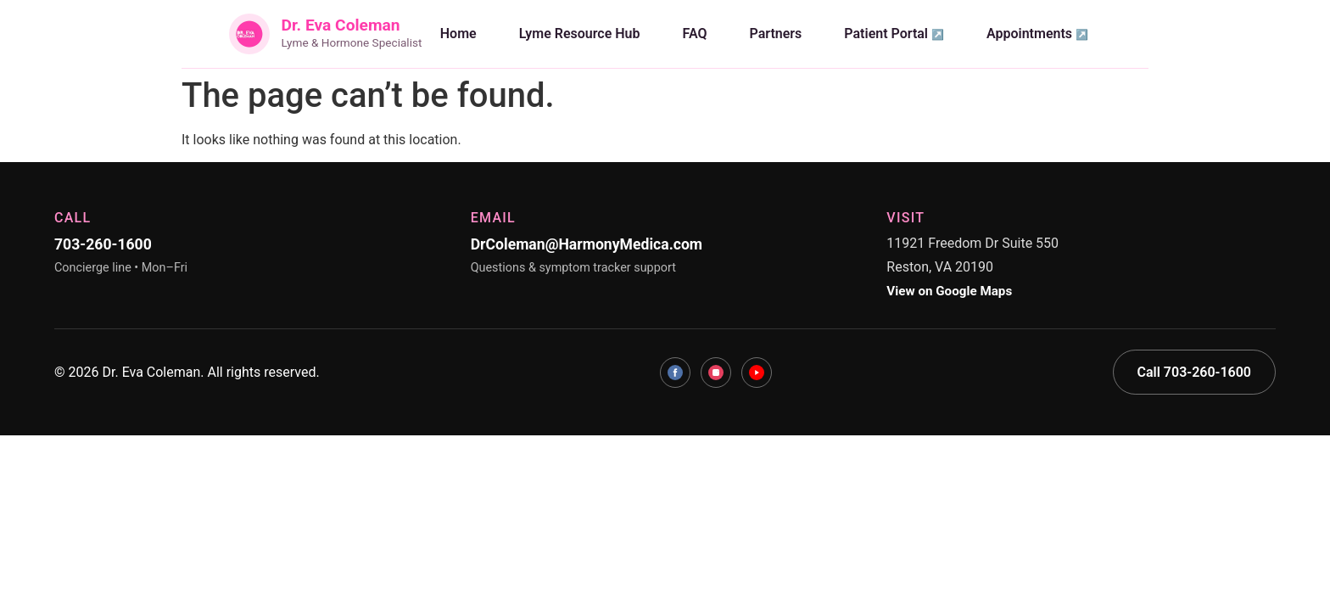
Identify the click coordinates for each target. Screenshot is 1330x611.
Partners (776, 33)
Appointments (1029, 33)
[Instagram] (716, 372)
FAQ (695, 33)
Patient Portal (886, 33)
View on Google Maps (949, 291)
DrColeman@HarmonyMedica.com (586, 244)
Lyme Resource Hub (579, 33)
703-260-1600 (103, 244)
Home (458, 33)
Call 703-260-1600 (1194, 372)
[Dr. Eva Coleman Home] (325, 34)
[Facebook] (675, 372)
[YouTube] (756, 372)
